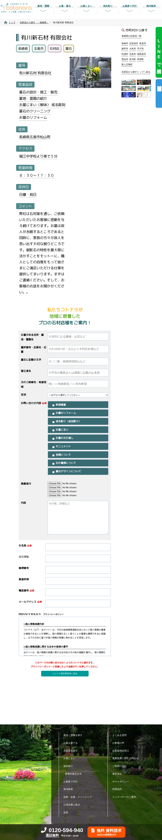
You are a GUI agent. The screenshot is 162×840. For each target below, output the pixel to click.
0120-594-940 (62, 830)
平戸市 (140, 48)
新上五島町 (127, 64)
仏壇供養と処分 (72, 804)
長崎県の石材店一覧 (131, 36)
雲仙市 (125, 59)
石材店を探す (71, 750)
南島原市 (141, 54)
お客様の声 (119, 743)
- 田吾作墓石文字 (73, 773)
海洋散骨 (69, 789)
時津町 (140, 59)
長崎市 (125, 43)
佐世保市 (133, 43)
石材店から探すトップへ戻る (136, 72)
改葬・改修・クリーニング (78, 797)
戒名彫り (69, 766)
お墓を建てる (71, 743)
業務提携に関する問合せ (126, 758)
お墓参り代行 (71, 781)
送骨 (67, 812)
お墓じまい (70, 758)
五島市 (132, 54)
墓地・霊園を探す (74, 735)
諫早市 (125, 48)
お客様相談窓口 (121, 750)
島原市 (142, 43)
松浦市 (125, 54)
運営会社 (118, 773)
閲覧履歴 (159, 83)
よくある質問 (120, 735)
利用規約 (118, 789)
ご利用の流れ (120, 766)
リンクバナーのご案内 (125, 797)
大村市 (132, 48)
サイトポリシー (121, 781)
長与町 (132, 59)
